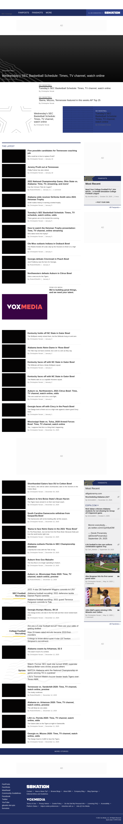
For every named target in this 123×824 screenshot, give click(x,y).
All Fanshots (114, 624)
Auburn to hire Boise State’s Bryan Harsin (48, 499)
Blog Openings (92, 791)
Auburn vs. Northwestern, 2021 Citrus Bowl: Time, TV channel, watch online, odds (52, 392)
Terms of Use (31, 803)
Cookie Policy (57, 803)
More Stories (61, 751)
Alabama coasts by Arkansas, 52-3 (45, 649)
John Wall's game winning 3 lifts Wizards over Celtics (98, 611)
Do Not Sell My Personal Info (74, 803)
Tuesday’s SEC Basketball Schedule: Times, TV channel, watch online (75, 88)
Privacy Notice (44, 803)
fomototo (5, 808)
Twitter (5, 799)
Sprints (22, 670)
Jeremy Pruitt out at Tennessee (43, 167)
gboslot (5, 805)
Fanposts (23, 12)
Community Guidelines (11, 793)
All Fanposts (114, 207)
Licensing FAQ (93, 803)
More (50, 13)
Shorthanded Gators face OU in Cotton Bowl (50, 483)
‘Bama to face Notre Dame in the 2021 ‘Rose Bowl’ (52, 529)
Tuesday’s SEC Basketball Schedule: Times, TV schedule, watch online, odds (51, 213)
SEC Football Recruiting (19, 594)
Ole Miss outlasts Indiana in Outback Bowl (49, 243)
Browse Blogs (55, 791)
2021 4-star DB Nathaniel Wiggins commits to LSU (51, 589)
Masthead (6, 790)
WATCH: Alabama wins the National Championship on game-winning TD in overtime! (53, 671)
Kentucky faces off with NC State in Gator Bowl (51, 362)
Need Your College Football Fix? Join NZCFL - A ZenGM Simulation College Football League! (100, 191)
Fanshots (37, 12)
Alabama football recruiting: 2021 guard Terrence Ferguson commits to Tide (50, 600)
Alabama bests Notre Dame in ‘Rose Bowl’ (49, 347)
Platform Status (32, 806)
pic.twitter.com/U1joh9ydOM (101, 528)
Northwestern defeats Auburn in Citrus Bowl (50, 273)
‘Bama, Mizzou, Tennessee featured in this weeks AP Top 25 (70, 100)
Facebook (6, 796)
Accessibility (105, 803)
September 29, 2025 (97, 538)
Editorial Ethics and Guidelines (37, 794)
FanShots (6, 787)
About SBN (67, 791)
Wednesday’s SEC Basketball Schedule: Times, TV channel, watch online (53, 75)
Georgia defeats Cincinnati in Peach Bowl (48, 259)
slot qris (12, 805)
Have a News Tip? (41, 791)
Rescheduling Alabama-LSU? (97, 497)
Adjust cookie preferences (49, 806)
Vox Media (103, 818)
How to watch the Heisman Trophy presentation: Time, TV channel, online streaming (52, 229)
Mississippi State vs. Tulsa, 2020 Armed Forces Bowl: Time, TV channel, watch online (51, 423)
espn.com (91, 505)
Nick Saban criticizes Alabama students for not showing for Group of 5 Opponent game (100, 511)
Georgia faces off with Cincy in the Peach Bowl (51, 406)
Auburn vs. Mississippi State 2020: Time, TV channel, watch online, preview (49, 575)
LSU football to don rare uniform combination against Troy (98, 546)
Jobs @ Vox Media (83, 806)
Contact (29, 791)
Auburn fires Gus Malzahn (41, 560)
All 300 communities (104, 13)
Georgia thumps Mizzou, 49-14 (43, 610)
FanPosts (6, 784)
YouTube (5, 802)
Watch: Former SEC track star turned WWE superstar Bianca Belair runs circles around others (52, 665)
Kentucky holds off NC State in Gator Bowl (49, 333)
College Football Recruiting (17, 632)
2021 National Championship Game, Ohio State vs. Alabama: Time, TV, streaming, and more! (53, 182)
